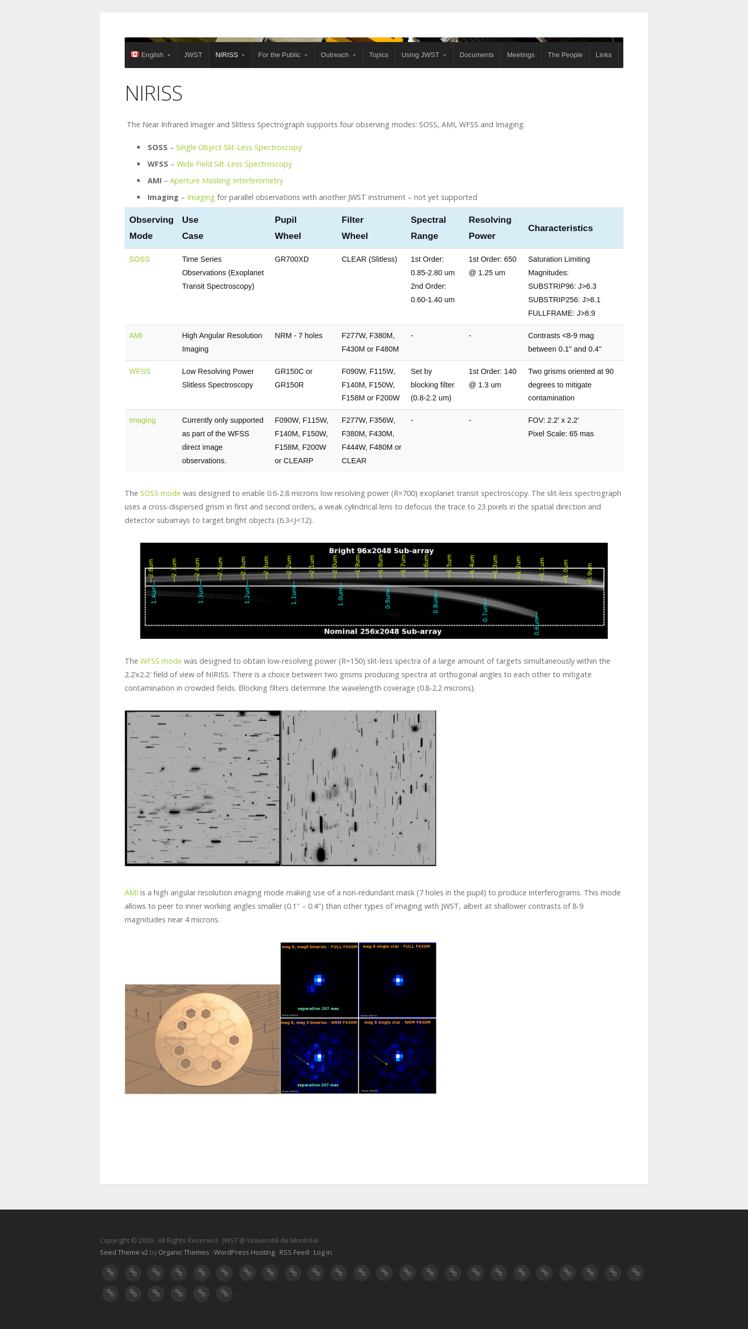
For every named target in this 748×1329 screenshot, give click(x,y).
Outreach (335, 55)
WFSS (140, 371)
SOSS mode (160, 493)
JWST (193, 55)
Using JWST (420, 55)
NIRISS (227, 55)
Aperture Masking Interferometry (226, 180)
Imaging (201, 197)
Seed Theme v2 (124, 1252)
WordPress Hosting (244, 1252)
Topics (379, 55)
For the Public (279, 55)
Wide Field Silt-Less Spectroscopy (234, 164)
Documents (477, 55)
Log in (323, 1252)
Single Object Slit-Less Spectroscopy (239, 147)
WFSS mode (161, 661)
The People (565, 55)
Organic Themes (183, 1252)
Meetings (521, 55)
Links (604, 55)
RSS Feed (294, 1252)
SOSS (139, 259)
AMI (136, 335)
